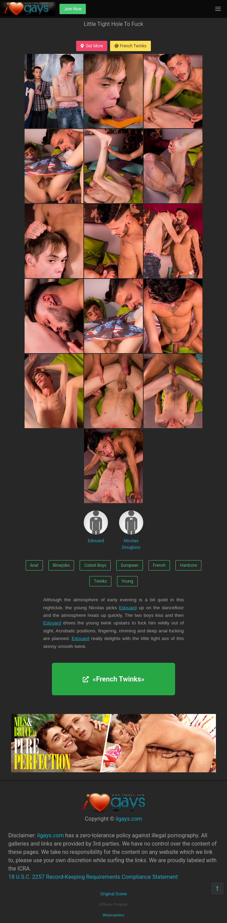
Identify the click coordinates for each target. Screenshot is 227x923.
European (129, 565)
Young (127, 581)
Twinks (100, 581)
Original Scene (113, 894)
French (159, 565)
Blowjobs (61, 565)
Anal (34, 565)
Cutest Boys (95, 565)
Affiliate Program (113, 904)
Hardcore (188, 565)
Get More (92, 46)
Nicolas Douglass (131, 530)
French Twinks (130, 46)
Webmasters (114, 915)
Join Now (72, 9)
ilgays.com (129, 819)
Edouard (96, 526)
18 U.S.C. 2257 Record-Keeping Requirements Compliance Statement (93, 877)
